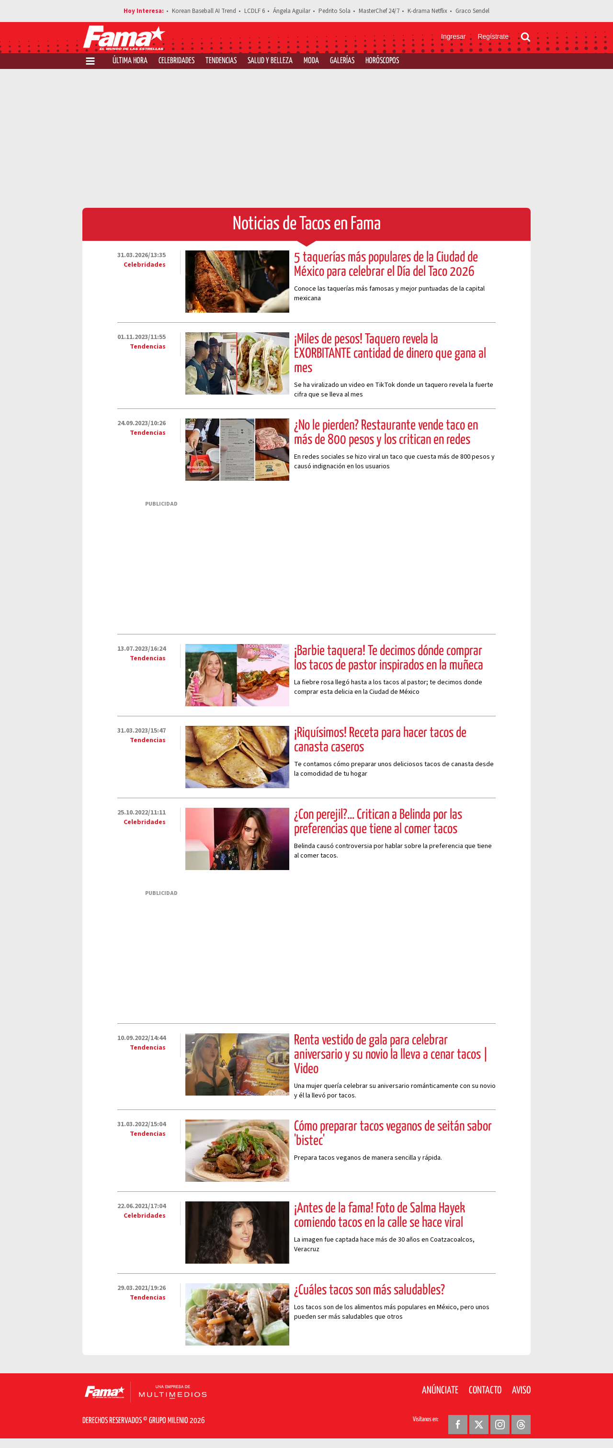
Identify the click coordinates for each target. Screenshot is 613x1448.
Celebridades (176, 61)
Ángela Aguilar (291, 11)
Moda (311, 61)
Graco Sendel (472, 11)
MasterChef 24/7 (379, 11)
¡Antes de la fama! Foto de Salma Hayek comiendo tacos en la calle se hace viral (379, 1216)
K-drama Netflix (427, 11)
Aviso (521, 1390)
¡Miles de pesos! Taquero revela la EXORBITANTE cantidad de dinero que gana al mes (390, 354)
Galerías (342, 61)
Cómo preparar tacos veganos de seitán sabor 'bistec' (393, 1134)
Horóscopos (382, 61)
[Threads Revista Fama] (521, 1424)
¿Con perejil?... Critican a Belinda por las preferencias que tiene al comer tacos (378, 822)
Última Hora (130, 61)
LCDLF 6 (254, 11)
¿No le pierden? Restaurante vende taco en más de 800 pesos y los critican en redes (386, 433)
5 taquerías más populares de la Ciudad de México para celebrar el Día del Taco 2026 (386, 265)
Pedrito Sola (334, 11)
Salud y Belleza (270, 61)
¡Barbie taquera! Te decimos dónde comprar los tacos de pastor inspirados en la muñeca (388, 658)
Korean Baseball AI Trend (204, 11)
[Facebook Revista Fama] (457, 1424)
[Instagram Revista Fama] (500, 1424)
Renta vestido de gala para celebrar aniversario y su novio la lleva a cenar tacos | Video (391, 1055)
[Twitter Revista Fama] (478, 1424)
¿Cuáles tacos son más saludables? (369, 1290)
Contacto (485, 1390)
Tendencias (221, 61)
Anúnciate (440, 1390)
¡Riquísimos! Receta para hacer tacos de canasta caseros (380, 740)
